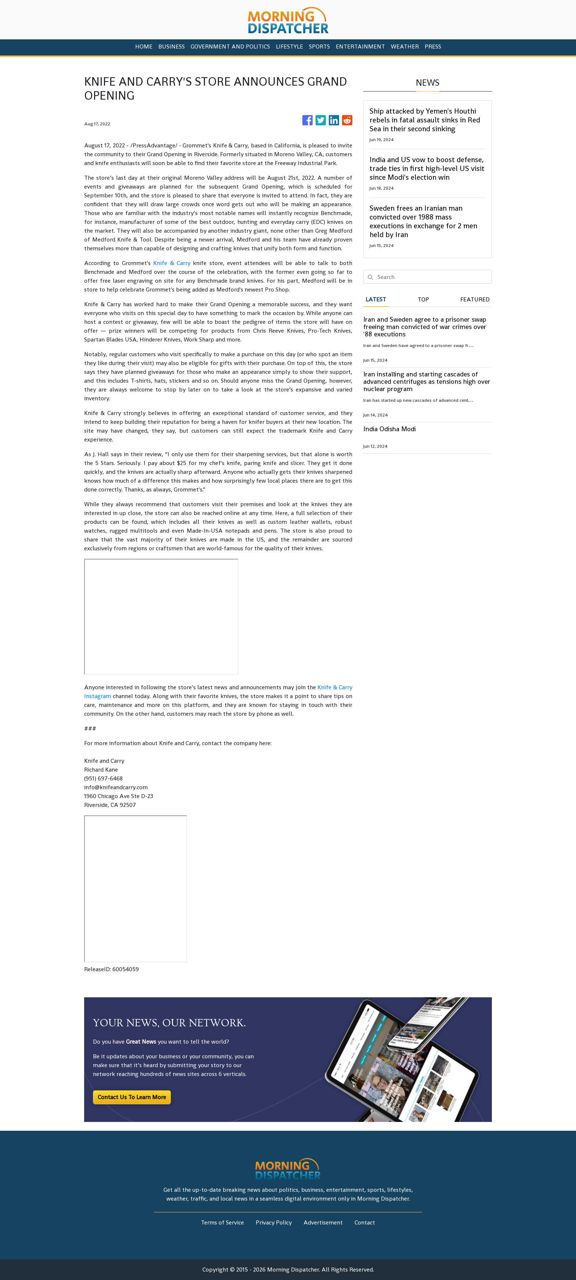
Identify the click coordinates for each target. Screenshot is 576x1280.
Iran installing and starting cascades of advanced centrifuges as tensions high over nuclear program (426, 381)
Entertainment (360, 46)
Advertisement (323, 1222)
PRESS (433, 46)
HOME (143, 46)
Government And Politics (230, 46)
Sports (319, 46)
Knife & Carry (171, 263)
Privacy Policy (274, 1222)
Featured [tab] (475, 299)
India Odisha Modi (389, 429)
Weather (405, 46)
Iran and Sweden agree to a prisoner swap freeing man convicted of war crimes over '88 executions (424, 326)
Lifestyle (289, 46)
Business (171, 46)
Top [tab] (423, 299)
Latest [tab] (376, 299)
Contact (364, 1222)
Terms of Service (222, 1222)
